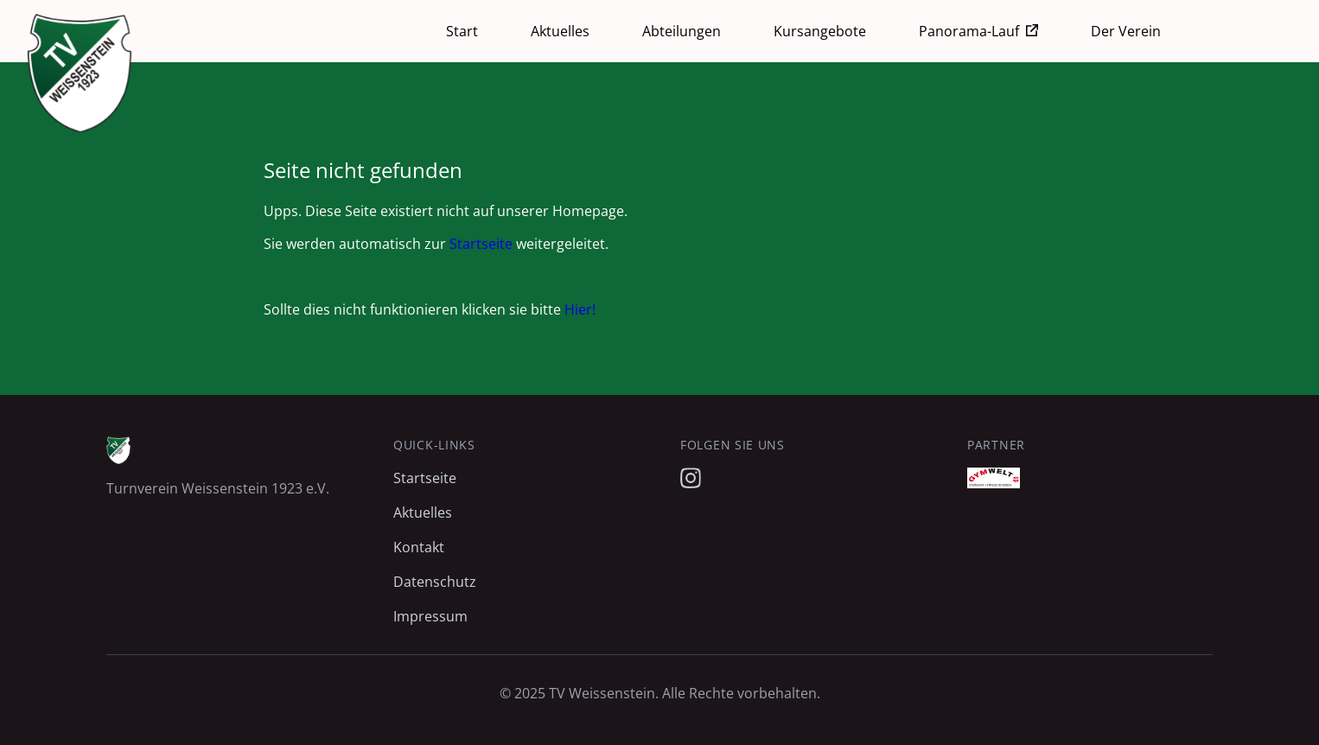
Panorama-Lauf (969, 31)
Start (462, 31)
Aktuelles (560, 31)
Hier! (580, 309)
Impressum (430, 616)
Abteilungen (681, 31)
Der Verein (1126, 31)
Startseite (481, 243)
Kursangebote (820, 31)
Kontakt (418, 547)
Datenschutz (434, 581)
